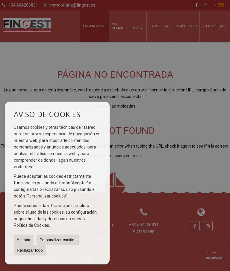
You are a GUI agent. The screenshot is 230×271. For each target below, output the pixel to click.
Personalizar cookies (58, 240)
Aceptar (24, 240)
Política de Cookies (31, 225)
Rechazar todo (30, 250)
